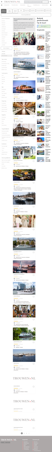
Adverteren (36, 443)
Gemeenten (22, 5)
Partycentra (23, 53)
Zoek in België (6, 48)
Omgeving (27, 10)
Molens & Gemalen (17, 188)
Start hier (45, 1)
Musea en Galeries (24, 188)
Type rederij (9, 11)
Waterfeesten (16, 363)
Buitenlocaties (4, 67)
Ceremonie (4, 117)
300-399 (3, 81)
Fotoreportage (4, 146)
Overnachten (4, 125)
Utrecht (3, 38)
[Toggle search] (50, 1)
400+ (3, 83)
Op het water (4, 105)
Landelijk (3, 44)
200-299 (3, 79)
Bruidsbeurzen (37, 5)
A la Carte (3, 166)
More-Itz (15, 46)
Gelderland (4, 26)
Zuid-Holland (4, 42)
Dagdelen (33, 10)
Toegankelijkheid (40, 10)
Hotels (20, 53)
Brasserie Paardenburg (18, 228)
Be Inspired (29, 6)
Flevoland (3, 22)
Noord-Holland (4, 34)
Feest (3, 123)
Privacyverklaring (37, 450)
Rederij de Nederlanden (18, 160)
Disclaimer (36, 446)
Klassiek (3, 91)
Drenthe (3, 20)
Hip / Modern (4, 93)
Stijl (21, 10)
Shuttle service (4, 140)
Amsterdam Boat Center (18, 408)
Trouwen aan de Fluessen (18, 318)
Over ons (35, 441)
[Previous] (29, 433)
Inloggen (35, 444)
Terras (3, 148)
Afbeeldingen (26, 443)
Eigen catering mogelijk (6, 160)
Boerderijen (4, 61)
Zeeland (3, 40)
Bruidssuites (4, 65)
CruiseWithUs (16, 116)
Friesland (3, 24)
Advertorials (26, 448)
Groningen (4, 28)
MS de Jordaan (16, 94)
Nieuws (25, 444)
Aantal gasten (15, 11)
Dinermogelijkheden (26, 14)
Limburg (3, 30)
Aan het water (4, 107)
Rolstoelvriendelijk (5, 131)
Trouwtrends (26, 449)
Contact (35, 445)
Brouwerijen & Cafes (5, 63)
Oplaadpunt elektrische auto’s (6, 138)
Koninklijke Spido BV (17, 251)
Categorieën (6, 5)
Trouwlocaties (15, 5)
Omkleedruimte (4, 152)
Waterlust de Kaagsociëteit (19, 137)
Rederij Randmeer (17, 71)
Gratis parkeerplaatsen (6, 135)
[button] (1, 1)
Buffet (3, 164)
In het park (4, 103)
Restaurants (19, 54)
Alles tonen (4, 69)
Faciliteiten (48, 10)
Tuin (2, 150)
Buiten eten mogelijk (5, 162)
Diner (3, 121)
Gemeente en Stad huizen (26, 187)
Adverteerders (45, 5)
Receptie (3, 119)
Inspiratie (26, 441)
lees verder (16, 30)
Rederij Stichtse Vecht (18, 341)
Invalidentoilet (4, 133)
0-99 (2, 75)
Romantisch (4, 89)
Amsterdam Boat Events (18, 427)
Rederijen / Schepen (24, 77)
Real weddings (26, 446)
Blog (25, 445)
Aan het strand (4, 109)
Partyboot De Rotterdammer (19, 274)
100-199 (3, 77)
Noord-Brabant (4, 32)
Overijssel (3, 36)
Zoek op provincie (4, 11)
